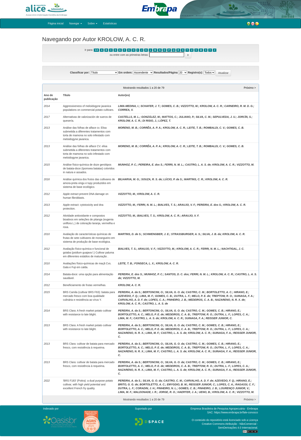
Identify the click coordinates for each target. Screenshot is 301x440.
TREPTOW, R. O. (222, 295)
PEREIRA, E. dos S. (150, 164)
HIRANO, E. (241, 292)
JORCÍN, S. (244, 116)
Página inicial (56, 23)
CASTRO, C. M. (195, 292)
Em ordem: (125, 72)
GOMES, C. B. (170, 106)
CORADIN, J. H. (145, 388)
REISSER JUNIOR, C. (219, 318)
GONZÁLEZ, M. (150, 116)
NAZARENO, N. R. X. (131, 332)
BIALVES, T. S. (167, 204)
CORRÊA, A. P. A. (150, 127)
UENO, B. (205, 392)
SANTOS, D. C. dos (177, 274)
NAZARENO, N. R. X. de (230, 299)
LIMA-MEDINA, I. (128, 106)
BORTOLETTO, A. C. (219, 292)
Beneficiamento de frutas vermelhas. (84, 285)
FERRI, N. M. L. (174, 164)
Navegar (75, 23)
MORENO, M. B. (128, 127)
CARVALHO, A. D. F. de (132, 299)
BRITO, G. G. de (128, 384)
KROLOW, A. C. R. (211, 106)
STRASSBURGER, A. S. (186, 234)
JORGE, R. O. (167, 392)
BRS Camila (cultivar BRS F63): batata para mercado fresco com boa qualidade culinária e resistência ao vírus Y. (89, 296)
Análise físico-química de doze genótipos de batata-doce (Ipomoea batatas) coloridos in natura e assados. (88, 168)
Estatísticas (110, 23)
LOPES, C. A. (157, 299)
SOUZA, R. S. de (151, 179)
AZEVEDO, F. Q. (128, 295)
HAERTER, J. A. (187, 392)
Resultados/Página (166, 72)
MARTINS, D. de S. (129, 234)
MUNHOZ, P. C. (127, 164)
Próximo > (250, 87)
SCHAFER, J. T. (150, 106)
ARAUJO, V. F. (186, 204)
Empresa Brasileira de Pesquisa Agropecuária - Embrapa (224, 408)
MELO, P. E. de (201, 295)
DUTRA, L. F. (182, 295)
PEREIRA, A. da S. (129, 292)
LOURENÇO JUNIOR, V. (234, 388)
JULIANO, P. (186, 116)
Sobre (92, 23)
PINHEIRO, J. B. (177, 299)
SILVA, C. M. (203, 116)
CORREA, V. (125, 109)
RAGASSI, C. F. (244, 384)
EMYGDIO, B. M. (177, 384)
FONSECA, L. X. (144, 263)
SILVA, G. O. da (174, 292)
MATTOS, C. (169, 116)
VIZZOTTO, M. (189, 106)
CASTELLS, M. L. (129, 116)
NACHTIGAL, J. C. (233, 248)
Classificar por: (79, 72)
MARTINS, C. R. (194, 179)
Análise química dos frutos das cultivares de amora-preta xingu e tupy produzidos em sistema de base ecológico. (89, 183)
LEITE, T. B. (194, 127)
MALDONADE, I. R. (145, 392)
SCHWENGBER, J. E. (156, 234)
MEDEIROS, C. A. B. (201, 299)
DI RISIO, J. (149, 120)
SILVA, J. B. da (211, 234)
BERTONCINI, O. (153, 292)
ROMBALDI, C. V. (214, 127)
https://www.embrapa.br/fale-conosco (236, 412)
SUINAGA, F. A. (243, 295)
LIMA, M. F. (146, 295)
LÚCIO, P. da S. (172, 179)
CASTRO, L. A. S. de (198, 164)
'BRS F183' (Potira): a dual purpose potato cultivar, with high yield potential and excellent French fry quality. (88, 384)
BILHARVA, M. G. (129, 179)
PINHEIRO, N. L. (167, 388)
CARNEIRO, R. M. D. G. (238, 106)
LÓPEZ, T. (164, 120)
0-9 (96, 50)
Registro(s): (195, 72)
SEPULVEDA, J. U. (224, 116)
